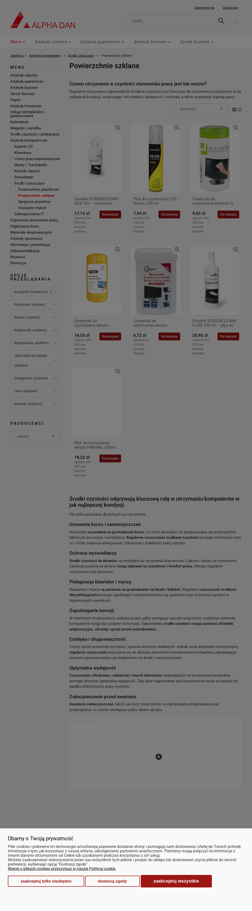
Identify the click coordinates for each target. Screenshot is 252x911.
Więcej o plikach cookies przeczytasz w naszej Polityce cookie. (62, 868)
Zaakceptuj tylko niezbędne (46, 881)
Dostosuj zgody (112, 881)
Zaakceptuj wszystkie (176, 881)
